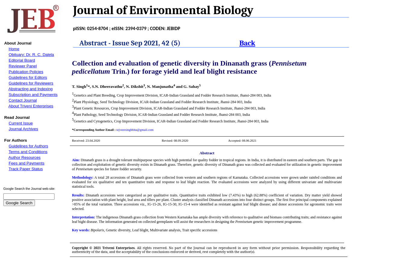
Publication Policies (26, 71)
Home (14, 49)
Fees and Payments (27, 163)
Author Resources (24, 157)
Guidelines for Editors (28, 77)
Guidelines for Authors (28, 146)
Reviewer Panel (23, 66)
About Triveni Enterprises (30, 106)
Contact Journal (23, 100)
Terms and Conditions (28, 151)
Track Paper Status (26, 169)
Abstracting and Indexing (30, 89)
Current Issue (21, 123)
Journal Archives (23, 129)
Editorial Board (22, 60)
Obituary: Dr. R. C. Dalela (31, 54)
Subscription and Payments (33, 94)
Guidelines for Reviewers (31, 83)
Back (247, 43)
